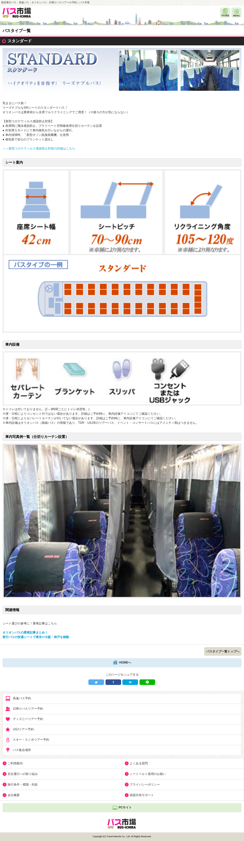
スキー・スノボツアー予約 (27, 739)
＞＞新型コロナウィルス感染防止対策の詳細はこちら (39, 148)
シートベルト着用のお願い (148, 774)
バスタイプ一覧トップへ (222, 651)
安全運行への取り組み (23, 774)
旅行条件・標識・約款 (23, 784)
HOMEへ (122, 662)
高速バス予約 (18, 698)
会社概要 (14, 795)
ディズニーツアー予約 (24, 719)
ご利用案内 (15, 763)
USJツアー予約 (19, 729)
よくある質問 (139, 763)
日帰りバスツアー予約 (24, 708)
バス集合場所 (18, 750)
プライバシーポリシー (145, 784)
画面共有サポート (142, 795)
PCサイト (122, 807)
